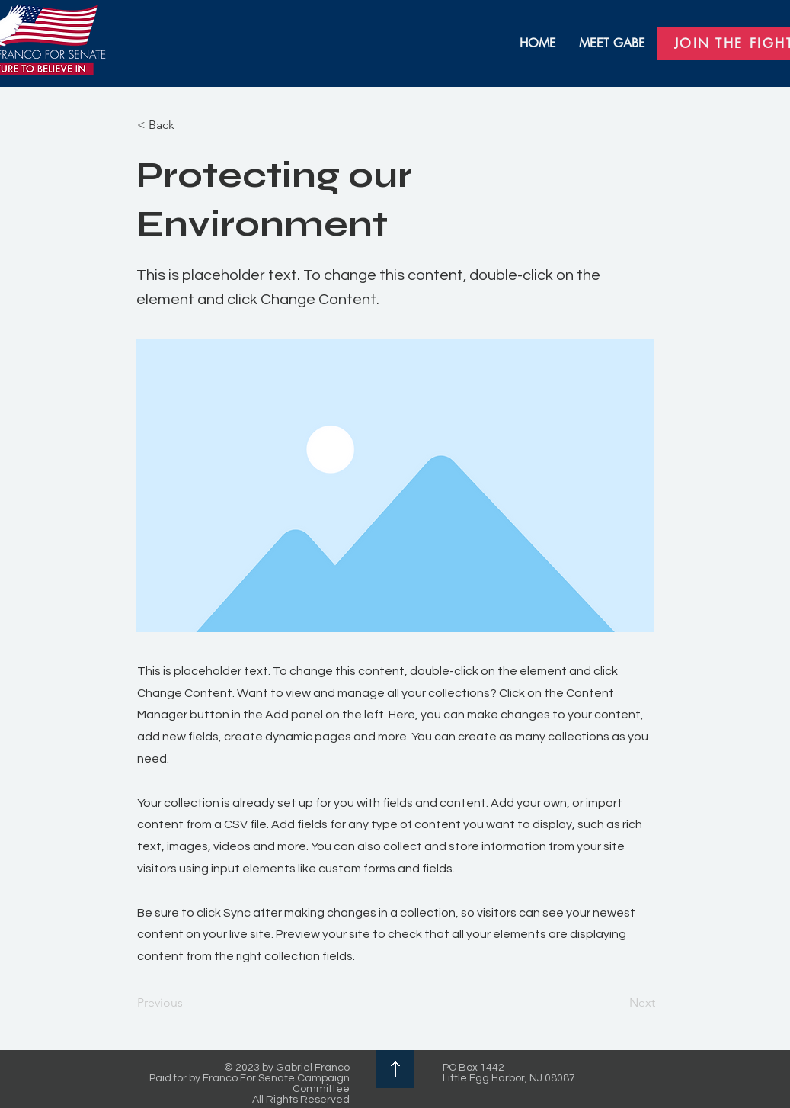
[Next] (617, 1003)
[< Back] (187, 125)
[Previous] (187, 1003)
